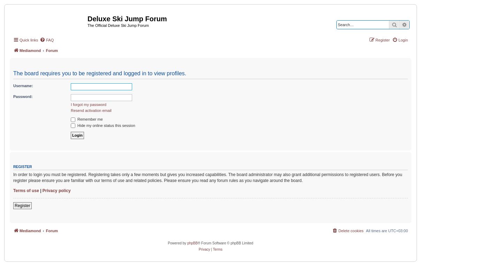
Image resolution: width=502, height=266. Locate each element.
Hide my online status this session (103, 125)
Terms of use (26, 190)
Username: (23, 86)
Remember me (87, 119)
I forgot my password (88, 104)
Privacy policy (57, 190)
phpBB (192, 243)
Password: (23, 96)
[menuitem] (47, 40)
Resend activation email (91, 110)
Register (22, 205)
